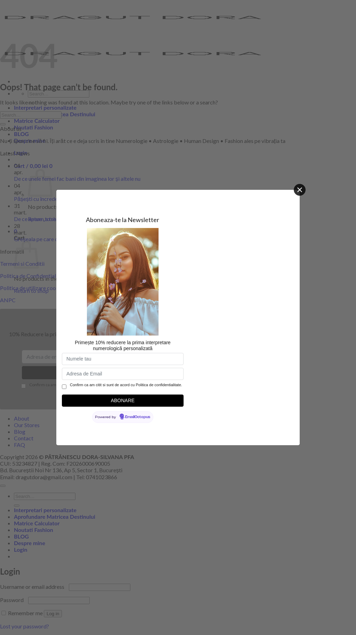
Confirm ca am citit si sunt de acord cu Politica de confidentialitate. (126, 385)
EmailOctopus (137, 417)
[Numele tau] (123, 359)
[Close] (300, 190)
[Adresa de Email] (123, 374)
